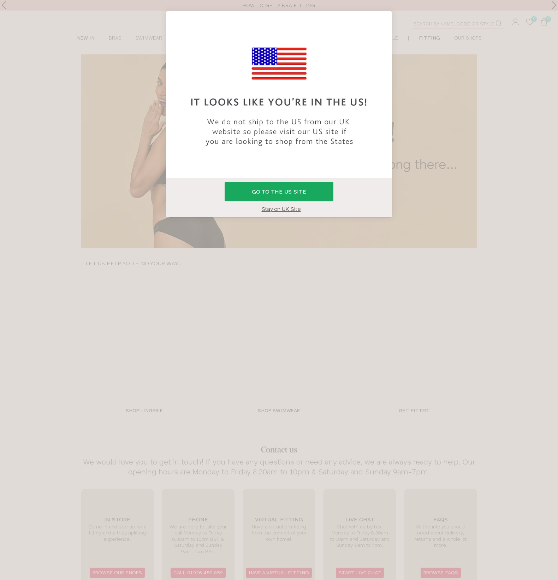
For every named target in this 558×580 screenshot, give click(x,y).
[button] (279, 290)
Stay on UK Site (281, 209)
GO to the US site (279, 191)
